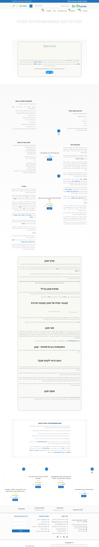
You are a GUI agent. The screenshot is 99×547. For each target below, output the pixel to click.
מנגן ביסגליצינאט (73, 335)
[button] (49, 71)
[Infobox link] (75, 136)
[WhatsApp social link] (21, 543)
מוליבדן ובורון (64, 445)
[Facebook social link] (32, 543)
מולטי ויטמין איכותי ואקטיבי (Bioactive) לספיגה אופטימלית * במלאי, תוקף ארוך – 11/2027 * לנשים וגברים (61, 470)
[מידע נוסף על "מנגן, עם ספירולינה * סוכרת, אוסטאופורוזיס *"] (49, 159)
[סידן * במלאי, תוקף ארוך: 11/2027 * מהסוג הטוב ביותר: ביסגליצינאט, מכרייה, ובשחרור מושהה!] (15, 470)
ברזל (28, 212)
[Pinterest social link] (25, 543)
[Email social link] (27, 543)
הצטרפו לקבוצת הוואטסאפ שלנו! (77, 1)
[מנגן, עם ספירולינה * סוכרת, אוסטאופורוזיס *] (49, 139)
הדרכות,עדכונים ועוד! (21, 507)
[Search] (49, 6)
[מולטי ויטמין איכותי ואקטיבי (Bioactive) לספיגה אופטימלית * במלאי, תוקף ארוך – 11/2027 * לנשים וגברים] (61, 464)
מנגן (74, 188)
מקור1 (40, 61)
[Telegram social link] (16, 543)
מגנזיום (18, 212)
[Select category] (37, 6)
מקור (21, 61)
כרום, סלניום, (34, 443)
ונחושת (68, 188)
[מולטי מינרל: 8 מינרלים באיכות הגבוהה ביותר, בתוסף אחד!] (49, 184)
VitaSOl (49, 154)
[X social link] (30, 543)
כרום (22, 212)
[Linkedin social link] (23, 543)
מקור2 (37, 61)
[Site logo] (79, 6)
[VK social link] (18, 543)
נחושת (24, 212)
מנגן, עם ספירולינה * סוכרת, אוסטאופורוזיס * (49, 152)
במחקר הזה (68, 186)
